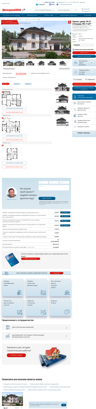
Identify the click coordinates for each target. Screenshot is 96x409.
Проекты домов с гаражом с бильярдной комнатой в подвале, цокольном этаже (24, 387)
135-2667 (50, 2)
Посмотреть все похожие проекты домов (22, 379)
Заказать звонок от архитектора (84, 109)
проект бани (31, 247)
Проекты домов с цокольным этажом (59, 387)
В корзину (78, 79)
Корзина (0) (86, 9)
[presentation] (48, 193)
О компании (87, 15)
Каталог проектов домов (13, 15)
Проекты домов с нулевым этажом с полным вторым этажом (43, 390)
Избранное (91, 79)
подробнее (56, 273)
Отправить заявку (16, 355)
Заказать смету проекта (82, 115)
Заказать (66, 212)
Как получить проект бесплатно (83, 63)
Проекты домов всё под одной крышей (13, 390)
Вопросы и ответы (83, 126)
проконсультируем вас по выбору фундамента (84, 88)
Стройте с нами (48, 15)
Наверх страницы (84, 133)
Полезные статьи (32, 15)
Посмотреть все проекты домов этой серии (14, 384)
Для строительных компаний (23, 327)
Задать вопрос (47, 198)
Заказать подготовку (31, 258)
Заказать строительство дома (85, 96)
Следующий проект (64, 68)
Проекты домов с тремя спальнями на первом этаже (44, 384)
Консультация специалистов (68, 15)
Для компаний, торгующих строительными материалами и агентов (28, 336)
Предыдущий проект (9, 68)
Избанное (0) (87, 11)
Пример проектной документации (84, 49)
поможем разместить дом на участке (84, 84)
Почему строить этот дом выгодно (84, 72)
